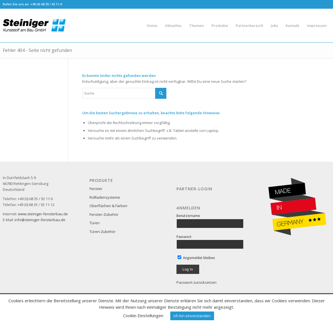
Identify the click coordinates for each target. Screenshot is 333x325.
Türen (94, 222)
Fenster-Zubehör (103, 214)
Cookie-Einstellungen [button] (143, 315)
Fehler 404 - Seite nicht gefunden (37, 50)
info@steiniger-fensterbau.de (40, 219)
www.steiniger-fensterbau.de (43, 213)
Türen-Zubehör (102, 231)
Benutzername (188, 215)
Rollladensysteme (104, 197)
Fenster (95, 188)
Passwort (184, 236)
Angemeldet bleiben (196, 257)
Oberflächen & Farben (108, 205)
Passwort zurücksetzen (196, 282)
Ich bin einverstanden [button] (192, 315)
